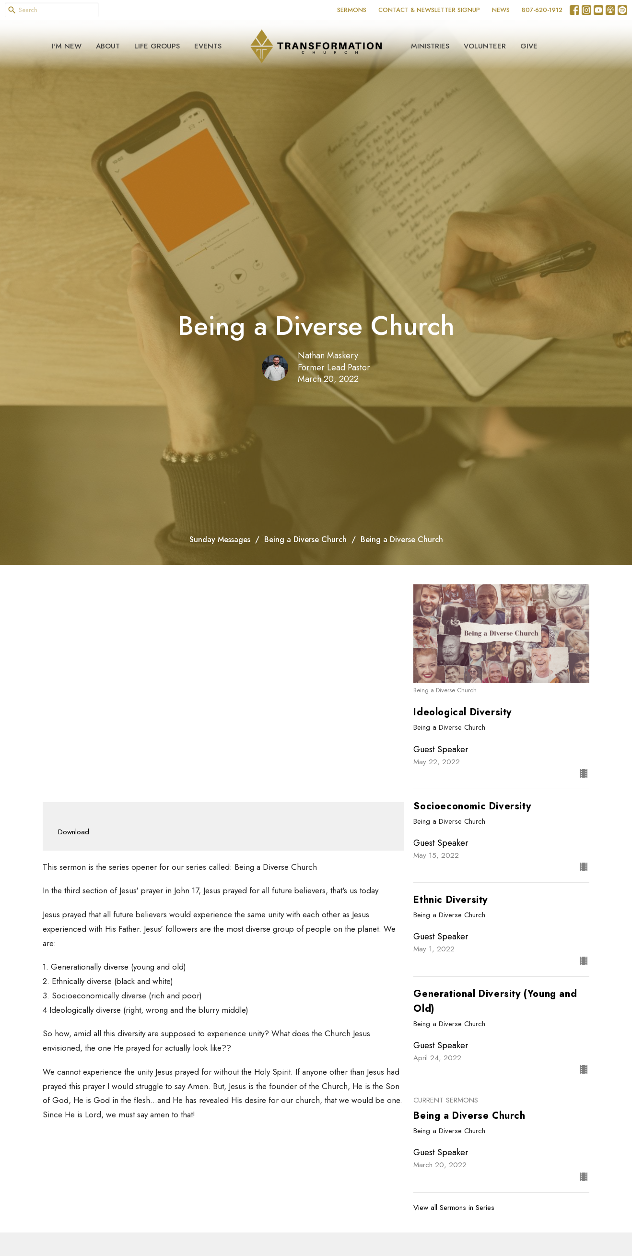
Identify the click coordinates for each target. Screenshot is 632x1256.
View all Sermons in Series (453, 1207)
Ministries (430, 46)
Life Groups (157, 46)
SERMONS (351, 9)
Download (73, 832)
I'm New (67, 46)
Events (208, 46)
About (108, 46)
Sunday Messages (219, 539)
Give (529, 46)
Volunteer (485, 46)
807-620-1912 (542, 9)
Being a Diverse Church (305, 539)
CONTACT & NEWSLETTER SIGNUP (429, 9)
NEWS (501, 9)
